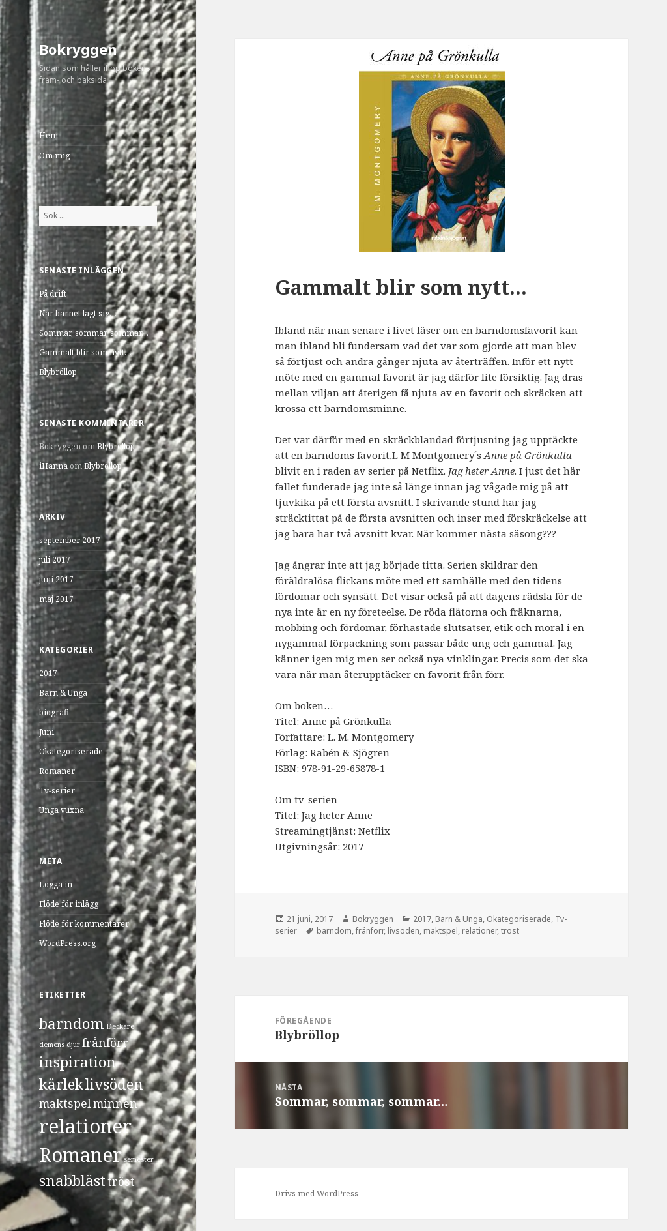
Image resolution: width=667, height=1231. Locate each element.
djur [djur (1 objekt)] (73, 1044)
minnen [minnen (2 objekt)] (115, 1103)
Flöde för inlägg (68, 904)
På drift (52, 293)
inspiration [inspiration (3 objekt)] (77, 1062)
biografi (54, 712)
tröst (510, 930)
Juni (46, 731)
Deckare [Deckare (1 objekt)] (120, 1026)
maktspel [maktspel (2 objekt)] (65, 1103)
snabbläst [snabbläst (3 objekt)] (72, 1180)
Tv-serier (57, 790)
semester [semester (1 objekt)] (139, 1159)
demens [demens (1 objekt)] (51, 1044)
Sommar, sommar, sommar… (94, 332)
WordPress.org (67, 943)
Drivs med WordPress (316, 1193)
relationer (479, 930)
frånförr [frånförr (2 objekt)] (105, 1042)
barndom (334, 930)
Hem (48, 135)
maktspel (440, 930)
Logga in (55, 884)
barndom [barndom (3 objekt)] (71, 1023)
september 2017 (69, 540)
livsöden (403, 930)
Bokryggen (78, 49)
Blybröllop (58, 372)
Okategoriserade (71, 751)
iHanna (53, 465)
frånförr (370, 930)
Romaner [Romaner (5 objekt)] (80, 1155)
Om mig (54, 155)
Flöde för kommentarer (84, 923)
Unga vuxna (61, 810)
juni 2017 (56, 579)
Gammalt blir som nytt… (85, 352)
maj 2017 (56, 598)
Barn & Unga (63, 692)
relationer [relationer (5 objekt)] (85, 1126)
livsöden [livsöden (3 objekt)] (114, 1084)
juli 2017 (54, 559)
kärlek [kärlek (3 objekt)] (61, 1084)
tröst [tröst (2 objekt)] (121, 1181)
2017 (48, 673)
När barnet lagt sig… (78, 313)
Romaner (57, 771)
